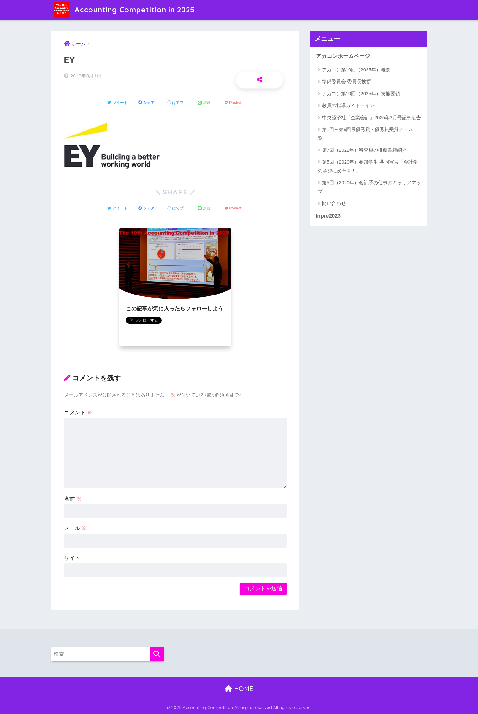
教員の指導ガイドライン (348, 105)
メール (75, 528)
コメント (78, 413)
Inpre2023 (328, 216)
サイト (72, 558)
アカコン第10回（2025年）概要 (356, 69)
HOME (239, 689)
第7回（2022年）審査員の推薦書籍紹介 (364, 150)
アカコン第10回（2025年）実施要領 (361, 93)
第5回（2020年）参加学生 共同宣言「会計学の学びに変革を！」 (368, 166)
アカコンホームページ (343, 56)
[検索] (157, 654)
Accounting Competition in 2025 (124, 9)
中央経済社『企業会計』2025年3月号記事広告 (371, 117)
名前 (73, 499)
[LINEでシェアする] (204, 102)
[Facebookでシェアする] (146, 102)
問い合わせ (334, 203)
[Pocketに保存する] (233, 102)
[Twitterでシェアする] (117, 102)
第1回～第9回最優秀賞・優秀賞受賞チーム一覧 (368, 134)
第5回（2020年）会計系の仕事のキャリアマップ (369, 187)
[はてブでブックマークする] (175, 102)
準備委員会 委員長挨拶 (346, 81)
